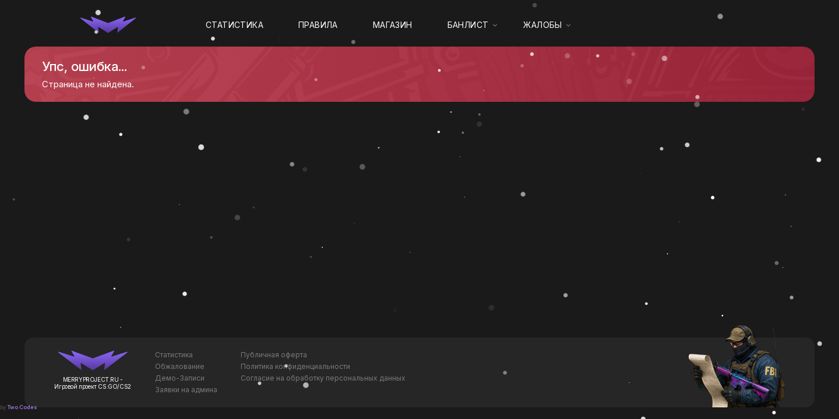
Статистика (234, 25)
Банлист (468, 25)
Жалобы (542, 25)
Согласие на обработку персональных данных (323, 378)
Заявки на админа (186, 389)
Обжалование (180, 366)
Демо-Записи (180, 378)
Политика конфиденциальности (295, 366)
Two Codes (22, 407)
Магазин (393, 25)
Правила (318, 25)
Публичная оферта (274, 354)
